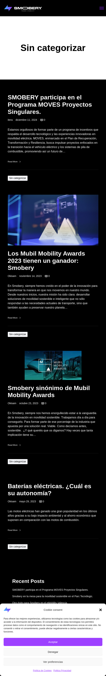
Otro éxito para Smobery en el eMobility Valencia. (40, 602)
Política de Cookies (42, 670)
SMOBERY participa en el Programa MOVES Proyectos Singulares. (50, 589)
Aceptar (53, 641)
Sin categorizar (17, 178)
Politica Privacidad (62, 670)
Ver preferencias (53, 661)
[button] (100, 610)
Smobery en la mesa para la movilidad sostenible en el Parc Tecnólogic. (52, 596)
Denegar (53, 651)
